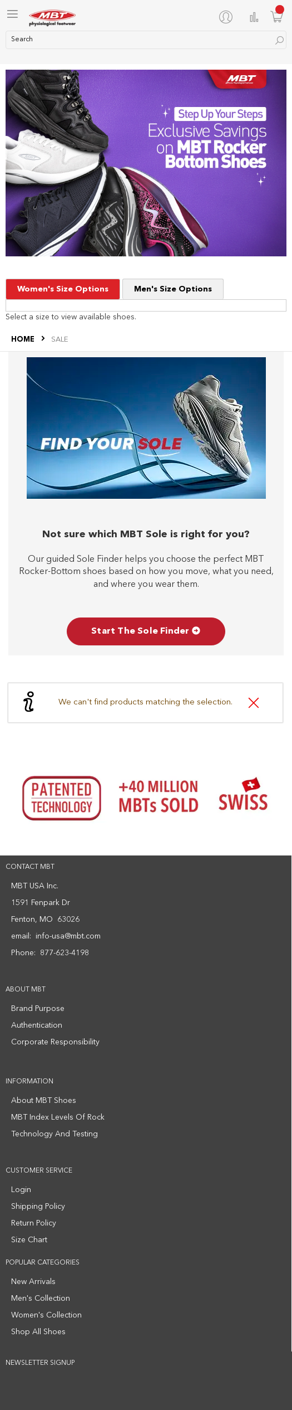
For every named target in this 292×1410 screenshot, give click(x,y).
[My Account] (228, 16)
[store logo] (53, 17)
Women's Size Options (62, 289)
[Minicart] (277, 16)
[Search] (279, 40)
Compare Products (254, 17)
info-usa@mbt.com (68, 936)
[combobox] (146, 40)
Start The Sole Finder (145, 631)
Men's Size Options (173, 289)
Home (23, 339)
